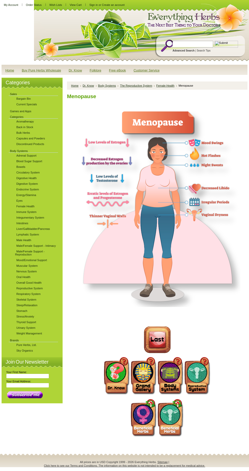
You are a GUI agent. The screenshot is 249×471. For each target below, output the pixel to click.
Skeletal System (26, 299)
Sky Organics (24, 350)
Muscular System (27, 265)
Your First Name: (16, 372)
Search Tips (203, 50)
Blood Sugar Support (29, 161)
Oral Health (23, 277)
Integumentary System (30, 217)
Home (74, 85)
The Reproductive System (136, 85)
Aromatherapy (25, 121)
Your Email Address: (18, 381)
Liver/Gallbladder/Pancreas (33, 228)
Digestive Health (26, 178)
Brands (14, 340)
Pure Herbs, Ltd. (26, 344)
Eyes (19, 200)
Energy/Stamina (26, 195)
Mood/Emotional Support (31, 260)
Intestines (22, 223)
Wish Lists (55, 4)
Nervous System (26, 271)
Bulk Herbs (23, 132)
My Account (11, 4)
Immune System (26, 211)
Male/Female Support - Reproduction (30, 253)
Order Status (34, 4)
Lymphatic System (27, 234)
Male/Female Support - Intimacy (36, 245)
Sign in (93, 4)
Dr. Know (88, 85)
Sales (13, 94)
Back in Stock (24, 127)
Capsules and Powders (30, 138)
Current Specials (26, 104)
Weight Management (29, 333)
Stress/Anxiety (25, 316)
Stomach (21, 310)
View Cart (76, 4)
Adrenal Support (26, 155)
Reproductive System (29, 288)
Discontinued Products (30, 144)
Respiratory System (28, 293)
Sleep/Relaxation (26, 305)
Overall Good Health (29, 282)
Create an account (113, 4)
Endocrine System (27, 189)
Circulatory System (28, 172)
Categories (17, 116)
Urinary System (25, 327)
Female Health (25, 206)
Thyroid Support (26, 322)
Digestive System (27, 183)
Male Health (23, 240)
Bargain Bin (23, 98)
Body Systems (19, 150)
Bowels (20, 166)
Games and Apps (20, 111)
